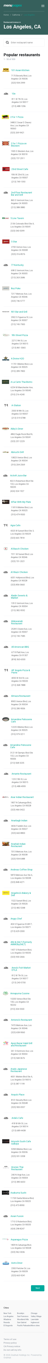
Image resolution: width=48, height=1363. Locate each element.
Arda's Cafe (17, 1118)
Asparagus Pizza (19, 1239)
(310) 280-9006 (18, 708)
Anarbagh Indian (19, 820)
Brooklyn (20, 1313)
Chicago (34, 1313)
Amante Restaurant (21, 773)
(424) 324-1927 (17, 491)
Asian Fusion (17, 1216)
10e (13, 93)
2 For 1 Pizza (16, 117)
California (16, 15)
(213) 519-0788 (18, 418)
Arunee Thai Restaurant (17, 1168)
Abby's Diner (17, 428)
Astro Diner (17, 1263)
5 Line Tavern (17, 218)
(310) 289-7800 (18, 371)
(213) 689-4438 (19, 1130)
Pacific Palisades (24, 1325)
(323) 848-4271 (18, 882)
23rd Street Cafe (19, 169)
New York (7, 1313)
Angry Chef (16, 918)
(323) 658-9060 (18, 1032)
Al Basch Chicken (20, 548)
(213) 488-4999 (19, 786)
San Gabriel (21, 1322)
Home (6, 15)
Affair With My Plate (21, 502)
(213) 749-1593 (18, 182)
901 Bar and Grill (19, 311)
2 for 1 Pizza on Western (19, 144)
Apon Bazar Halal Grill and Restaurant (21, 1044)
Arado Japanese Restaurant (19, 1070)
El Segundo (8, 1325)
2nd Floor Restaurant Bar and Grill (21, 193)
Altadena (7, 1319)
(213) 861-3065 (19, 348)
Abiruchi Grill (17, 452)
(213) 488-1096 (19, 106)
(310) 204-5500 (17, 1009)
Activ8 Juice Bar (18, 475)
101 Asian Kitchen (20, 70)
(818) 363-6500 (18, 659)
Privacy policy (10, 1343)
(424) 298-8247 (18, 1228)
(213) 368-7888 (18, 685)
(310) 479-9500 (18, 514)
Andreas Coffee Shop (22, 869)
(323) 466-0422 (18, 809)
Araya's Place (17, 1094)
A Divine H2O (17, 358)
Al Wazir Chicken (19, 572)
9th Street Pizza (20, 335)
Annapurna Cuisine (19, 993)
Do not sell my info (12, 1350)
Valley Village (36, 1316)
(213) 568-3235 (17, 763)
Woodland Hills (23, 1319)
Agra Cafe (15, 525)
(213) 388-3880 (18, 207)
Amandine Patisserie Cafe (21, 720)
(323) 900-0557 (18, 1107)
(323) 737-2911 (18, 158)
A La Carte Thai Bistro (21, 382)
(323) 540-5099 (17, 231)
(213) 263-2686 (18, 277)
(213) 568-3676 (18, 1058)
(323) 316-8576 (18, 254)
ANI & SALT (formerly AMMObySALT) (21, 943)
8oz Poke (15, 288)
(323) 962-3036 (18, 1252)
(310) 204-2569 (18, 464)
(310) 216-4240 (18, 394)
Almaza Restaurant (20, 696)
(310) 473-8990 (17, 1205)
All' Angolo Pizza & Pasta (20, 671)
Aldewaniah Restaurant (17, 622)
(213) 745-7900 (18, 324)
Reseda (7, 1322)
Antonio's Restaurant (21, 1019)
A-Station (16, 405)
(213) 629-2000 (18, 931)
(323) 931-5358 (18, 1156)
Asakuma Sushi (18, 1192)
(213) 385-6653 (18, 1182)
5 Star (14, 241)
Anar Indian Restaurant (22, 797)
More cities (35, 1325)
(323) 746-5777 (18, 301)
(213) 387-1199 (18, 1084)
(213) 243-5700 (19, 982)
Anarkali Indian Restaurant (18, 845)
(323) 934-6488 (18, 859)
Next (38, 1288)
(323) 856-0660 (18, 584)
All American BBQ (20, 647)
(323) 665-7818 (17, 538)
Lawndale (35, 1319)
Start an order (39, 74)
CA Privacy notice (12, 1346)
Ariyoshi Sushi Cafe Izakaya (21, 1142)
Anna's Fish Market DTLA (21, 968)
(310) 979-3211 (18, 734)
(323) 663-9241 (18, 1275)
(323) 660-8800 (18, 833)
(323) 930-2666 (18, 957)
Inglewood (35, 1322)
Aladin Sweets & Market (19, 596)
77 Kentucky (17, 265)
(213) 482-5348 (18, 908)
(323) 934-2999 (18, 83)
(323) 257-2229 (18, 441)
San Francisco (22, 1316)
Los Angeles (8, 1316)
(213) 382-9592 (18, 610)
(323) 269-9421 (17, 132)
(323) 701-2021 (18, 561)
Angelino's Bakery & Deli (21, 894)
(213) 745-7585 (18, 636)
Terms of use (10, 1339)
